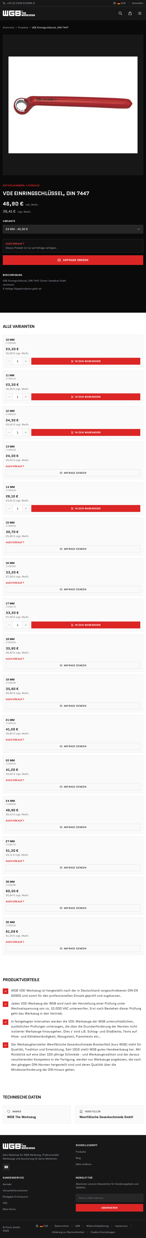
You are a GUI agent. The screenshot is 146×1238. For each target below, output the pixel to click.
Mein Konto (9, 1209)
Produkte (23, 27)
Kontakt (7, 1184)
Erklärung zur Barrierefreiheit (68, 1232)
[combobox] (73, 229)
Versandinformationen (15, 1190)
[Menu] (139, 13)
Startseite (8, 27)
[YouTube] (6, 1167)
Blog (78, 1158)
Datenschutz (61, 1226)
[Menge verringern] (9, 361)
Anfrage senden (72, 260)
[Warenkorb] (130, 13)
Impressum (121, 1226)
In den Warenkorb (86, 361)
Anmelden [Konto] (137, 3)
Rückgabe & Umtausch (15, 1196)
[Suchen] (120, 13)
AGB (77, 1226)
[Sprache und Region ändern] (119, 3)
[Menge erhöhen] (25, 361)
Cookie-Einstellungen (103, 1232)
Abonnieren (109, 1207)
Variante (9, 221)
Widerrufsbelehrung (97, 1226)
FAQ (5, 1203)
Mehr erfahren (84, 1164)
